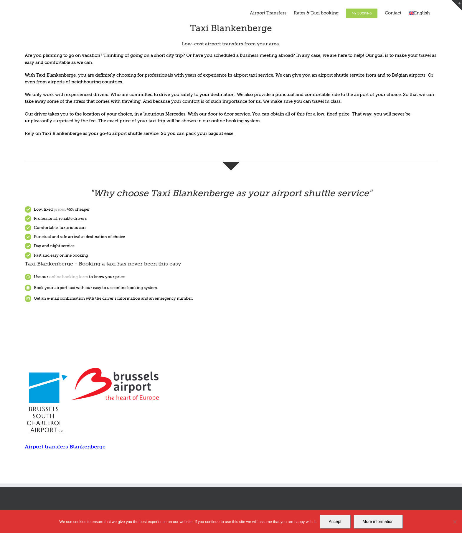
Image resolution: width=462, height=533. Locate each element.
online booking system (235, 120)
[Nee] (455, 522)
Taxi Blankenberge (56, 75)
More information (378, 521)
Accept (335, 521)
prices (59, 209)
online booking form (68, 277)
